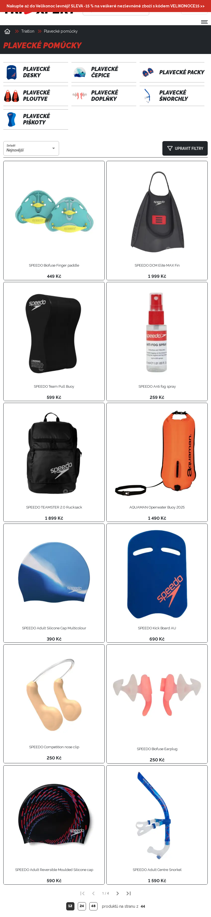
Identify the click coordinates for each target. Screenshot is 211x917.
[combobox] (31, 150)
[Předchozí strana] (93, 893)
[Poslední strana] (128, 893)
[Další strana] (117, 893)
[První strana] (82, 893)
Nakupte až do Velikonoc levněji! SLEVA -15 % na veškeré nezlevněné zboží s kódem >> (106, 6)
